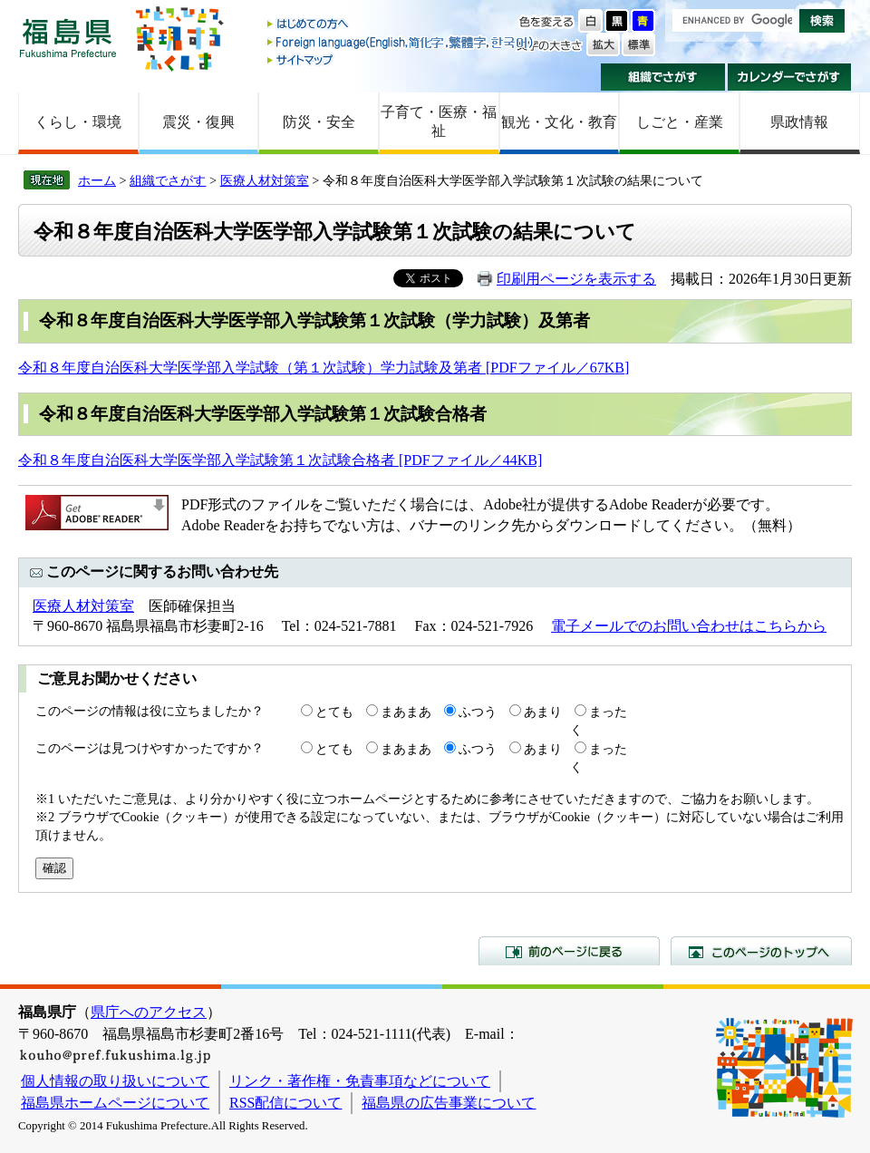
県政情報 (799, 122)
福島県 (68, 37)
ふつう (478, 711)
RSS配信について (285, 1102)
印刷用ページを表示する (576, 278)
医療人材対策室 (264, 180)
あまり (543, 711)
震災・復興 (198, 122)
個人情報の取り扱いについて (115, 1081)
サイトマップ (401, 59)
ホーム (97, 180)
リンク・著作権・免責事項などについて (359, 1081)
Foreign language (401, 42)
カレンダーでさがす (790, 77)
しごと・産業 (679, 122)
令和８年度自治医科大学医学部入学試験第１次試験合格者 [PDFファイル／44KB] (280, 460)
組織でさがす (663, 77)
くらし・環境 (77, 122)
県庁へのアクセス (149, 1012)
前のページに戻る (569, 950)
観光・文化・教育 (559, 122)
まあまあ (406, 711)
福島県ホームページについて (115, 1102)
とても (334, 711)
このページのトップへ (761, 950)
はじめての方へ (401, 25)
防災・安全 (319, 122)
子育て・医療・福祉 (439, 121)
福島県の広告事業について (449, 1102)
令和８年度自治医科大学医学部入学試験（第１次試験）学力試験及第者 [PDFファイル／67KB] (323, 367)
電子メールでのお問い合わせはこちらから (688, 626)
